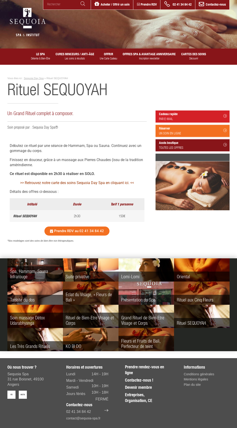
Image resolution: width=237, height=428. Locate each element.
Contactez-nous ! (139, 380)
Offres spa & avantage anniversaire (149, 56)
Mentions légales (196, 379)
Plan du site (192, 384)
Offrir (108, 56)
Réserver (193, 130)
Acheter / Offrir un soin (115, 4)
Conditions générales (199, 374)
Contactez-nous (216, 4)
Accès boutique (193, 145)
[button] (76, 231)
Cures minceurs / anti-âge (75, 56)
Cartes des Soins (193, 56)
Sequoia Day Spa (34, 78)
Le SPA (40, 56)
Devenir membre (138, 387)
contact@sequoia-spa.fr (83, 418)
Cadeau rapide (193, 116)
